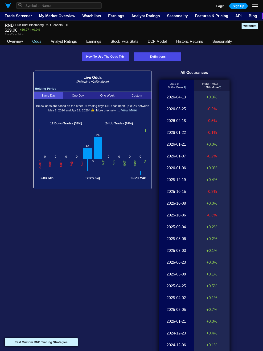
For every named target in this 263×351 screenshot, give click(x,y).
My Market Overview (57, 16)
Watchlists (91, 16)
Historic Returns (189, 41)
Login (220, 6)
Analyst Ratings (145, 16)
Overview (15, 41)
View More (129, 110)
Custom (137, 95)
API (238, 16)
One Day (78, 95)
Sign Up (238, 6)
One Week (107, 95)
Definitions (158, 56)
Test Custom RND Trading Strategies (41, 342)
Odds (36, 41)
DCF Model (157, 41)
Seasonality (177, 16)
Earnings (116, 16)
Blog (253, 16)
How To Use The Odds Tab (105, 56)
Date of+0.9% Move (174, 85)
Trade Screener (18, 16)
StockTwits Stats (124, 41)
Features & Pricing (211, 16)
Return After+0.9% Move (210, 85)
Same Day (48, 95)
